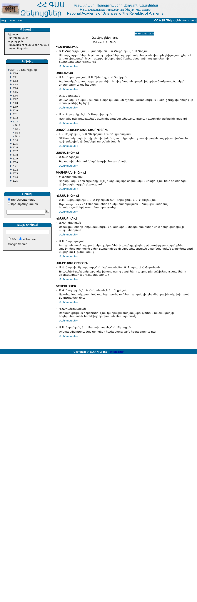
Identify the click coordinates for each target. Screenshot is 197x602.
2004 (15, 88)
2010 (15, 110)
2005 (15, 92)
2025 (15, 180)
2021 (15, 166)
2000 (15, 73)
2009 (15, 106)
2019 (15, 158)
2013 (15, 121)
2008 (15, 103)
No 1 (17, 125)
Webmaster (117, 351)
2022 (15, 169)
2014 (15, 140)
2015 (15, 143)
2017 (15, 151)
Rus (20, 20)
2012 (15, 118)
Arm (12, 20)
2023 (15, 173)
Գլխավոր (13, 34)
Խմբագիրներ (16, 41)
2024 (15, 177)
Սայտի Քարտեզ (18, 48)
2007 (15, 99)
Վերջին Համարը (18, 38)
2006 (15, 95)
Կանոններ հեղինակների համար (28, 45)
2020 (15, 162)
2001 (15, 77)
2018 (15, 155)
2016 (15, 147)
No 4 (17, 136)
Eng (3, 20)
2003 (15, 84)
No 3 (17, 132)
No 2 (17, 129)
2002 (15, 80)
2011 (15, 114)
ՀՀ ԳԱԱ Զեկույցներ (23, 70)
